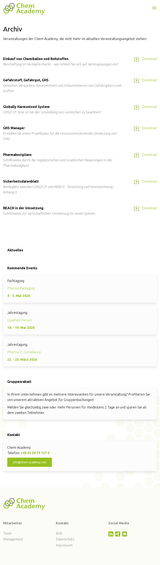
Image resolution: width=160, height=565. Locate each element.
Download (145, 59)
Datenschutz (65, 539)
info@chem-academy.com (29, 462)
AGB (59, 533)
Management (13, 539)
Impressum (64, 545)
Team (7, 533)
